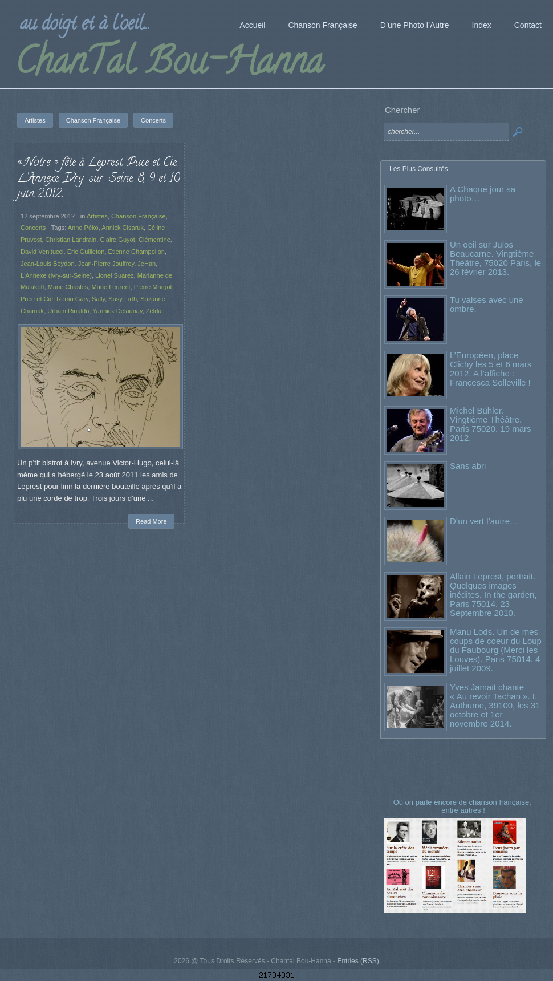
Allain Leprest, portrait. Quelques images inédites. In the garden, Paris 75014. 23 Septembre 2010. (493, 594)
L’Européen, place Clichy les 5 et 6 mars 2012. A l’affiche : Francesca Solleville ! (490, 368)
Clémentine (154, 239)
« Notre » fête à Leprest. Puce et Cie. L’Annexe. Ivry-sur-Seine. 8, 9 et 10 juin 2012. (98, 178)
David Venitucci (42, 251)
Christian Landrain (71, 239)
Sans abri (468, 466)
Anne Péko (83, 227)
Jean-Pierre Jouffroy (106, 263)
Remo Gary (72, 298)
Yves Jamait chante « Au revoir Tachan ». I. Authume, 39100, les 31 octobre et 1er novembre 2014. (495, 705)
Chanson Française (138, 216)
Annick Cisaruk (122, 227)
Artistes (97, 216)
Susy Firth (122, 298)
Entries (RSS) (358, 961)
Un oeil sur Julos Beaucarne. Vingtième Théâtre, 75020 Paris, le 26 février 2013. (495, 258)
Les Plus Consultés (418, 169)
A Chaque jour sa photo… (482, 193)
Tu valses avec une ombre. (486, 304)
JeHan (146, 263)
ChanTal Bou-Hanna (169, 65)
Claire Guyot (117, 239)
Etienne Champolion (136, 251)
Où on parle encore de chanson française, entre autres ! (463, 806)
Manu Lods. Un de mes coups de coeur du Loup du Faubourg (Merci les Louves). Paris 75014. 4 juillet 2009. (496, 650)
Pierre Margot (153, 286)
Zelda (154, 310)
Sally (98, 298)
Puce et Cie (37, 298)
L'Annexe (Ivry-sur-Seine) (56, 275)
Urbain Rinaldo (68, 310)
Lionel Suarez (114, 275)
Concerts (33, 227)
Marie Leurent (110, 286)
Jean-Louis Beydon (48, 263)
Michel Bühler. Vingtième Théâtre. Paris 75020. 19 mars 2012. (490, 424)
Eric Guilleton (86, 251)
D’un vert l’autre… (484, 521)
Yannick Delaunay (117, 310)
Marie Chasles (68, 286)
